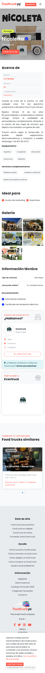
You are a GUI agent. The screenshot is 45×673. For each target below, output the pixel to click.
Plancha (8, 482)
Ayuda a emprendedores (22, 565)
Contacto (22, 594)
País (22, 619)
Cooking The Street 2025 (22, 586)
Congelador (31, 482)
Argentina (22, 632)
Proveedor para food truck (22, 536)
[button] (22, 492)
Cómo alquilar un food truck (22, 557)
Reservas (30, 4)
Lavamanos (10, 485)
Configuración (15, 668)
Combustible (10, 92)
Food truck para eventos (22, 524)
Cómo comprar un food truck (22, 561)
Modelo (7, 84)
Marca (7, 75)
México (22, 629)
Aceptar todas (14, 664)
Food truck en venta (22, 532)
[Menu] (40, 4)
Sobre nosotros (22, 582)
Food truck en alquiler (22, 528)
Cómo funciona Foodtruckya (22, 549)
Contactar (10, 52)
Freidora (22, 482)
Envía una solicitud (26, 366)
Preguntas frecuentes (22, 591)
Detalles (29, 668)
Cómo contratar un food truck (22, 553)
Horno (15, 482)
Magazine (22, 579)
